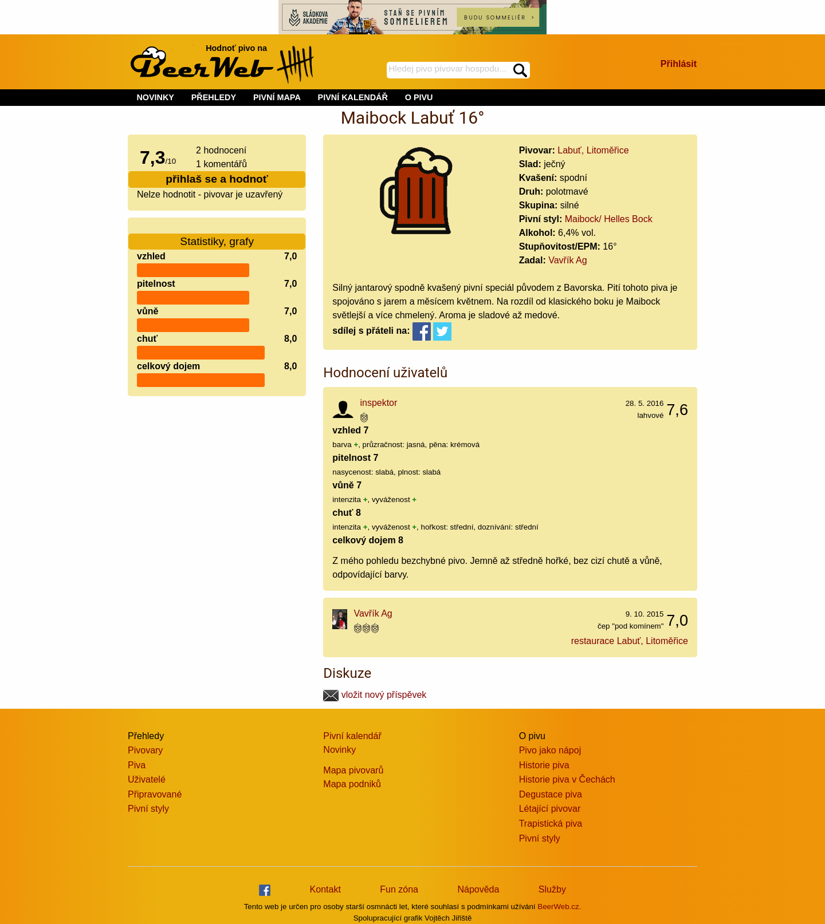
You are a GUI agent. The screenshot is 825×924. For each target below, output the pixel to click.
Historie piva (544, 765)
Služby (552, 889)
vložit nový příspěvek (374, 695)
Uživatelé (147, 779)
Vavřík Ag (567, 260)
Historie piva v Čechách (567, 779)
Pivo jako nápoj (550, 750)
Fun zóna (399, 889)
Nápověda (478, 889)
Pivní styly (148, 809)
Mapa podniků (352, 784)
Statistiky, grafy (217, 234)
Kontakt (325, 889)
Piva (137, 765)
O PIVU (419, 97)
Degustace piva (550, 794)
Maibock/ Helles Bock (609, 219)
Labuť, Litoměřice (592, 150)
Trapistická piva (551, 823)
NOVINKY (155, 97)
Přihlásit (679, 64)
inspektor (378, 403)
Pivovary (145, 750)
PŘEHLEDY (213, 97)
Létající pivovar (550, 809)
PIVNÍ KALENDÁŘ (353, 97)
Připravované (155, 794)
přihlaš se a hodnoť (217, 179)
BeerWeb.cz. (559, 906)
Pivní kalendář (352, 736)
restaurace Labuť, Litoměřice (629, 641)
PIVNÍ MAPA (277, 97)
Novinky (339, 750)
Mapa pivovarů (353, 770)
